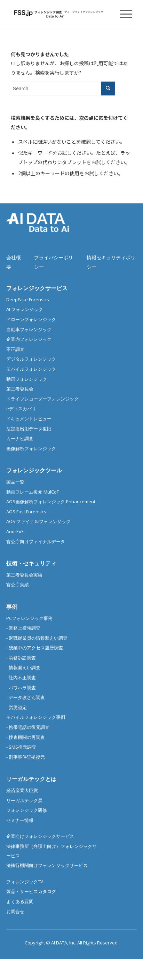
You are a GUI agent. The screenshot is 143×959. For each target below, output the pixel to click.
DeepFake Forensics (27, 299)
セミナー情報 (19, 820)
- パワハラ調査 (21, 687)
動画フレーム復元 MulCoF (32, 492)
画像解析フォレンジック (31, 448)
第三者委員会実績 (24, 575)
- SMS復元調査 (21, 747)
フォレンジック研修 (26, 810)
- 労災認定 (16, 707)
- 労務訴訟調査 (21, 658)
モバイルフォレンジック (31, 369)
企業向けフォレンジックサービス (40, 836)
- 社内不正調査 (21, 677)
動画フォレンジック (26, 379)
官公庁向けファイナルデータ (35, 541)
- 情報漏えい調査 (23, 667)
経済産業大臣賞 (22, 790)
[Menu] (122, 14)
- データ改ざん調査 (25, 697)
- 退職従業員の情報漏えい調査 (36, 638)
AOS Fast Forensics (26, 511)
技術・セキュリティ (31, 563)
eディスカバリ (21, 408)
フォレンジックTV (24, 881)
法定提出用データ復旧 (28, 429)
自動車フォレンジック (28, 329)
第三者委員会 (19, 389)
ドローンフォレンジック (31, 319)
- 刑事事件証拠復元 (25, 757)
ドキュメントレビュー (28, 418)
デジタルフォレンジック (31, 359)
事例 (11, 607)
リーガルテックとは (31, 779)
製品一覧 (15, 482)
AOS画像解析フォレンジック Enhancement (50, 501)
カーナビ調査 (19, 438)
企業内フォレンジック (28, 339)
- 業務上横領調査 (23, 628)
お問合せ (15, 911)
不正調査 (15, 349)
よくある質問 (19, 901)
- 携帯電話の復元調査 (27, 727)
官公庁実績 (17, 584)
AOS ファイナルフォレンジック (38, 521)
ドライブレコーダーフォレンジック (42, 399)
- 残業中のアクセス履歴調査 (34, 648)
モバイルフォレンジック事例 (35, 717)
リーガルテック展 (24, 800)
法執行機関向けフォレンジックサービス (47, 865)
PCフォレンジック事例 (29, 618)
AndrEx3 (15, 531)
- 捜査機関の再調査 (25, 737)
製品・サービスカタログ (31, 891)
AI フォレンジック (24, 309)
